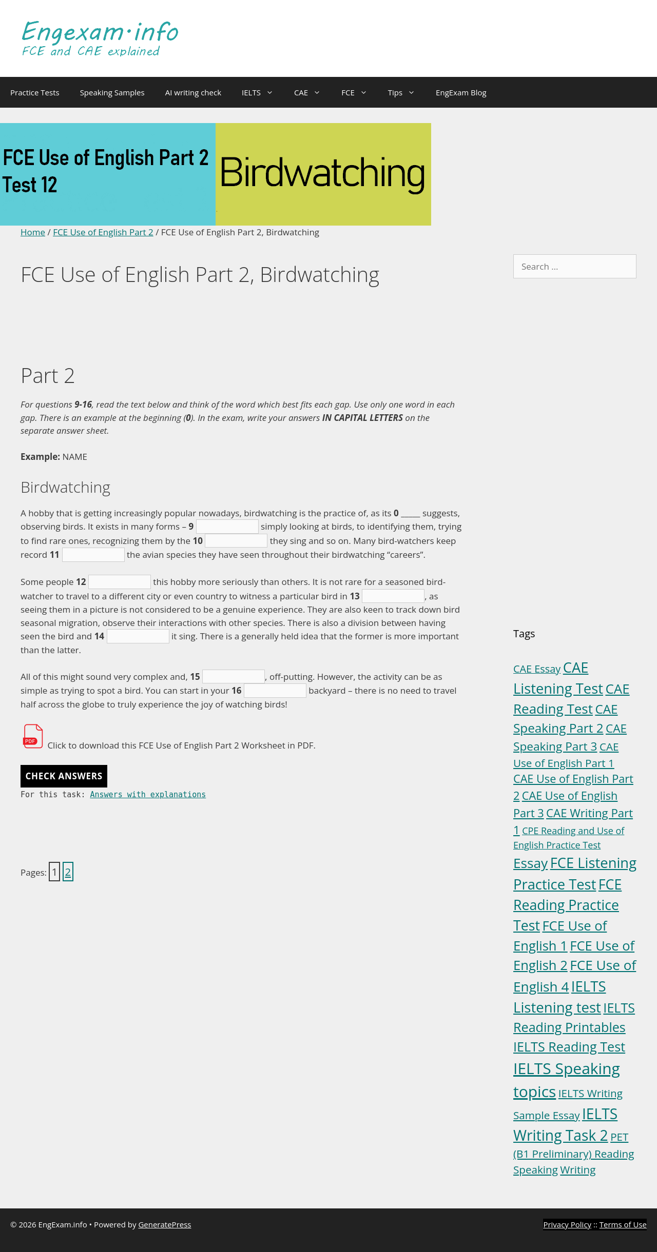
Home (33, 232)
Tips (407, 92)
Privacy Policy (567, 1224)
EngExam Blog (461, 92)
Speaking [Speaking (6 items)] (535, 1169)
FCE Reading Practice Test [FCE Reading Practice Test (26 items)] (567, 905)
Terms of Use (623, 1224)
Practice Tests (35, 92)
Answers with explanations (148, 794)
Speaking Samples (112, 92)
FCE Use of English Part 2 (103, 232)
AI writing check (193, 92)
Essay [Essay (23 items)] (530, 863)
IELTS (263, 92)
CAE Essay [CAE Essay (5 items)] (537, 669)
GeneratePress (164, 1224)
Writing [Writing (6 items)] (577, 1169)
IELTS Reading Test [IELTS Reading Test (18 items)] (569, 1046)
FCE (359, 92)
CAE (312, 92)
